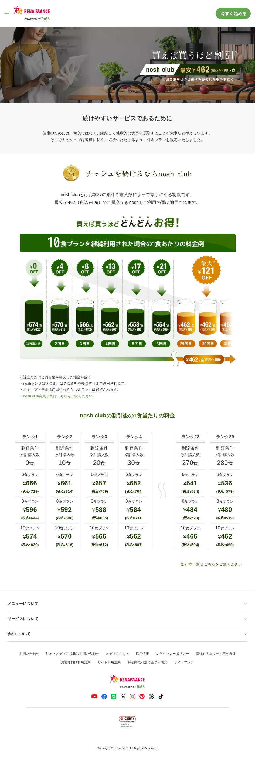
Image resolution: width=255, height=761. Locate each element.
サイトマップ (184, 662)
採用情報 (142, 654)
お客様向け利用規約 (76, 662)
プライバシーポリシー (172, 654)
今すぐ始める (233, 13)
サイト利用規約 (109, 662)
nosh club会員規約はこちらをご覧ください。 (59, 396)
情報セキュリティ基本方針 (216, 654)
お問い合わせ (29, 654)
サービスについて (127, 618)
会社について (127, 634)
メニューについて (127, 603)
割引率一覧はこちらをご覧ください (211, 564)
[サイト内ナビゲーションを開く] (7, 13)
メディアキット (117, 654)
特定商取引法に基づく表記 (148, 662)
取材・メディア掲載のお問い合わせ (72, 654)
